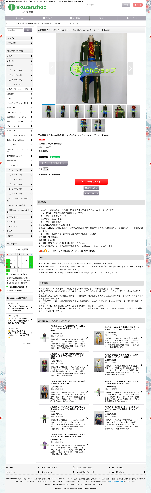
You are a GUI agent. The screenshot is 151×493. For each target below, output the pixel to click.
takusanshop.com (116, 481)
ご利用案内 (60, 308)
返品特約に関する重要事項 (49, 174)
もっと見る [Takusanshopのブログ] (27, 343)
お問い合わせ (89, 251)
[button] (52, 68)
